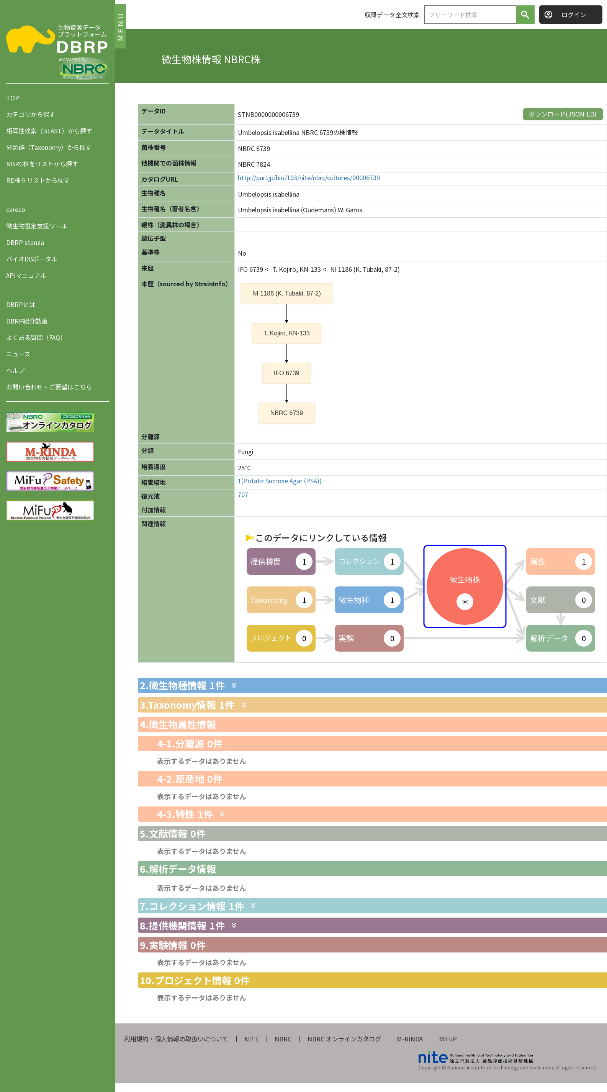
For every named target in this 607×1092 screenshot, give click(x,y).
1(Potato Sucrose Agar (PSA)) (280, 480)
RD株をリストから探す (38, 180)
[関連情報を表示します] (234, 685)
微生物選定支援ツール (36, 225)
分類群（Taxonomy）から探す (49, 147)
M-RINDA (410, 1038)
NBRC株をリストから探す (42, 163)
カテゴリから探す (30, 114)
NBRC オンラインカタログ (344, 1038)
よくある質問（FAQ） (36, 337)
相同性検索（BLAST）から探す (49, 130)
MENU (120, 26)
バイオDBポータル (31, 258)
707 (243, 494)
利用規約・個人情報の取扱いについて (176, 1038)
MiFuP (448, 1038)
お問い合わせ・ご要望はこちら (49, 386)
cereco (15, 209)
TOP (12, 97)
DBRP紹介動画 (26, 320)
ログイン (573, 14)
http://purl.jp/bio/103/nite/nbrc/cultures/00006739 (309, 177)
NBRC (283, 1038)
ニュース (18, 353)
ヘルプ (15, 370)
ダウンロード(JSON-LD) (563, 113)
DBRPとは (20, 304)
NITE (251, 1038)
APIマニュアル (26, 275)
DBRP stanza (25, 242)
